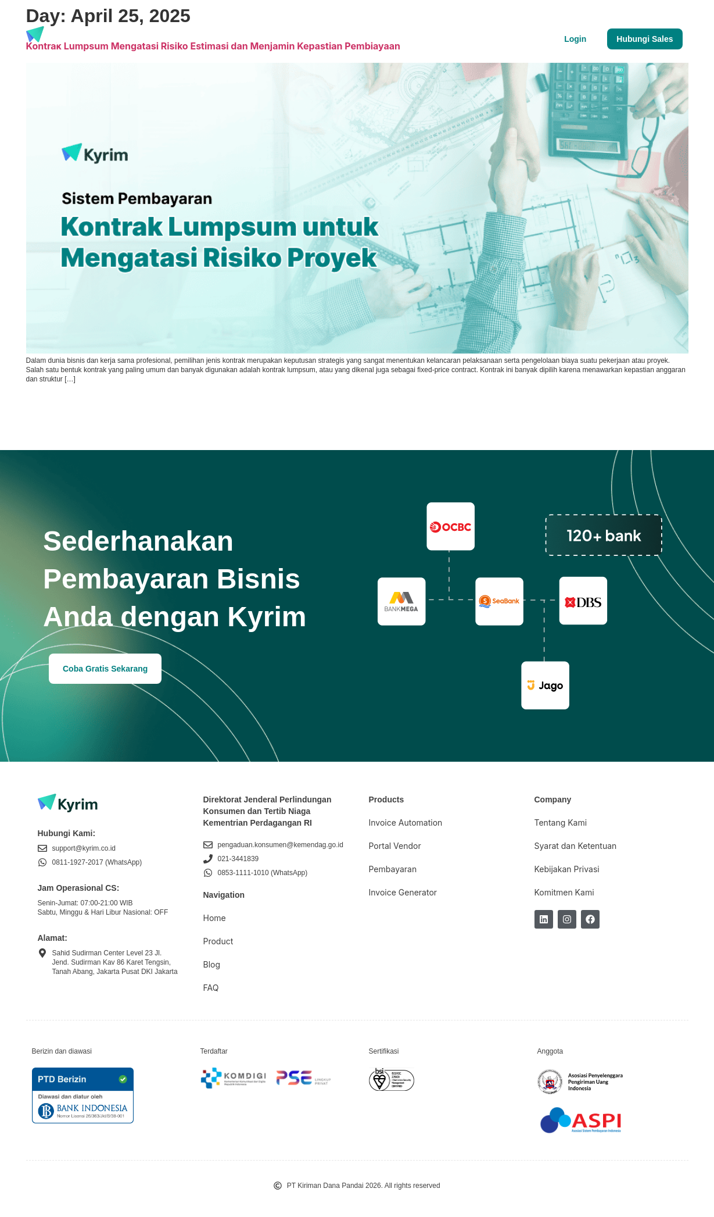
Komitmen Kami (564, 892)
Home (214, 918)
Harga (169, 39)
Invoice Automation (406, 822)
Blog (209, 39)
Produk (124, 39)
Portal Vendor (395, 846)
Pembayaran (393, 869)
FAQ (211, 988)
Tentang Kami (264, 39)
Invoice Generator (403, 892)
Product (218, 941)
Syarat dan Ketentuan (575, 846)
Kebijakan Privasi (567, 869)
